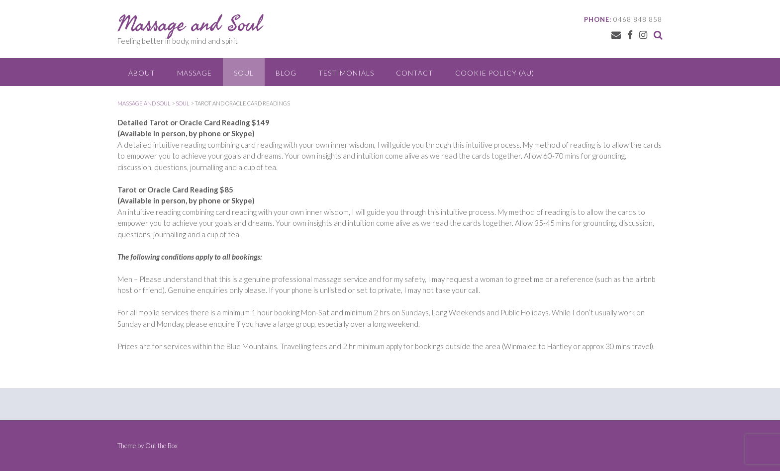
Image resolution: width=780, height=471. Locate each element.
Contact (414, 73)
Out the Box (161, 446)
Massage (194, 73)
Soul (244, 73)
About (141, 73)
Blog (286, 73)
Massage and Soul (189, 23)
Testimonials (346, 73)
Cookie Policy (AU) (494, 73)
